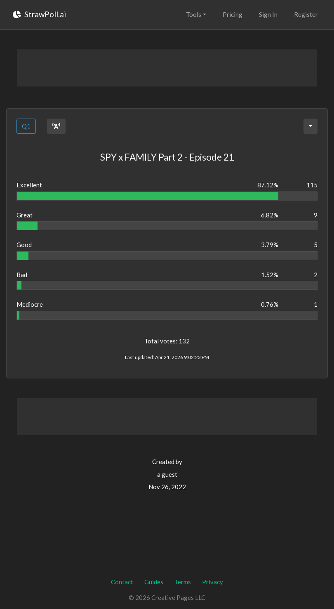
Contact (122, 582)
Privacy (212, 582)
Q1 (26, 126)
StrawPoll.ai (39, 14)
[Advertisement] (167, 67)
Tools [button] (193, 14)
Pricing (232, 14)
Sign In (268, 14)
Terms (182, 582)
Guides (153, 582)
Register (306, 14)
